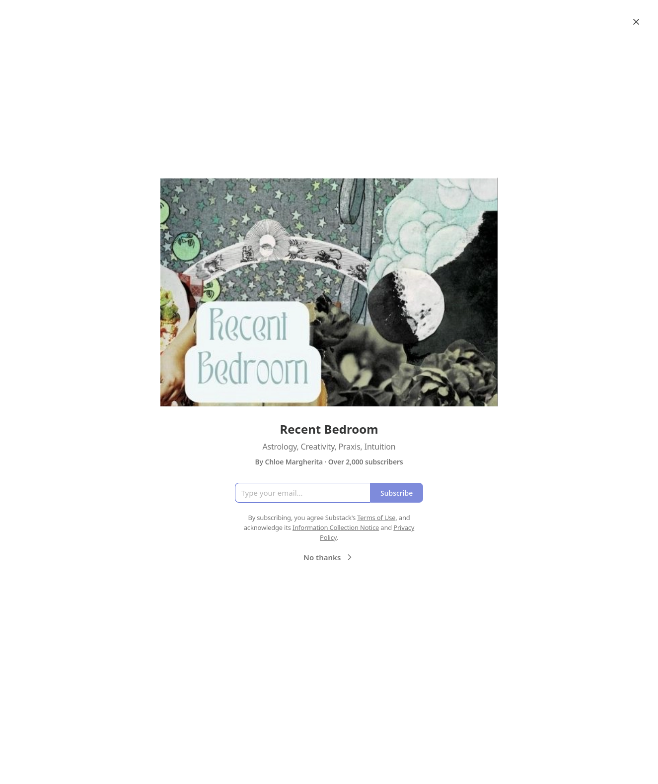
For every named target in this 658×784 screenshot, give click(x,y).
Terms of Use (376, 517)
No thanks (329, 557)
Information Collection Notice (335, 527)
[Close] (636, 22)
